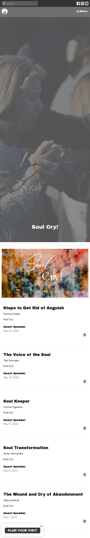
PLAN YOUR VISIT (22, 530)
